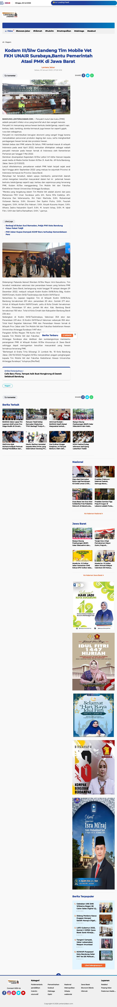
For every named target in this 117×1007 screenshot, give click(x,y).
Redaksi (104, 985)
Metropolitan (64, 31)
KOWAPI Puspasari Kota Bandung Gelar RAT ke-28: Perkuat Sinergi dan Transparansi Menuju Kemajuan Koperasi (86, 954)
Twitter (19, 994)
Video (10, 31)
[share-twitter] (88, 75)
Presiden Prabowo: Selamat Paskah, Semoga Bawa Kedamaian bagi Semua (104, 481)
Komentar (9, 75)
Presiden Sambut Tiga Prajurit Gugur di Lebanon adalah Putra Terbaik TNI (103, 504)
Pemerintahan (53, 985)
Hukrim (50, 31)
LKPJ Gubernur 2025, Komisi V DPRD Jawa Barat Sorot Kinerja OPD (86, 930)
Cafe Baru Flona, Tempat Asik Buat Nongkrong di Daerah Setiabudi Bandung (33, 375)
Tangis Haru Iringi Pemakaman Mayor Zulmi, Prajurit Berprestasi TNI (103, 543)
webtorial (68, 994)
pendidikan (35, 988)
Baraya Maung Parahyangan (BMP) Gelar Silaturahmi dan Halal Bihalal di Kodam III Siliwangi (82, 543)
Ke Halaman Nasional (93, 514)
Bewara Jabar (23, 31)
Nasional (77, 462)
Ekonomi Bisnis (87, 988)
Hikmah (38, 31)
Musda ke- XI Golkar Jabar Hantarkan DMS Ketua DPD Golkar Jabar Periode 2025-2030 (82, 565)
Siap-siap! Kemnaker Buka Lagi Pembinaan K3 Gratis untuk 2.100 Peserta (81, 481)
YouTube (25, 994)
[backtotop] (58, 975)
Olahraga (80, 31)
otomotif (34, 994)
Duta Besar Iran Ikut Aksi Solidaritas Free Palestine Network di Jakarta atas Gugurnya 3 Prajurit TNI (82, 504)
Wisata (67, 991)
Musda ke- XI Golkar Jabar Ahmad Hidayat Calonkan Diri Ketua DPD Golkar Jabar (103, 565)
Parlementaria (36, 985)
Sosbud (92, 31)
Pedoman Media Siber (109, 991)
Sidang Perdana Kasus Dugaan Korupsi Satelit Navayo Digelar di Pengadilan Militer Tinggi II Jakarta (87, 918)
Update (67, 335)
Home (7, 3)
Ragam (7, 386)
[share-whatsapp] (92, 75)
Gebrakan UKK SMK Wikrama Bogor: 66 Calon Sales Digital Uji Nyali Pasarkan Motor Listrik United (86, 906)
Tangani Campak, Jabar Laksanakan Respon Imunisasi (85, 942)
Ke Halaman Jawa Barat (93, 575)
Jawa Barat (79, 523)
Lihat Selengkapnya (93, 965)
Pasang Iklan (106, 988)
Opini (50, 994)
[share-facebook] (83, 75)
